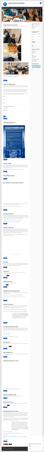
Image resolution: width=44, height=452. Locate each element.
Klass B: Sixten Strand (5, 434)
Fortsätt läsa (5, 80)
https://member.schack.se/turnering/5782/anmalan (15, 388)
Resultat (4, 78)
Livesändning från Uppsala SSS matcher (10, 326)
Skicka (4, 116)
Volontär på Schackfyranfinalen (9, 84)
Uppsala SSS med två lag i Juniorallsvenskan (11, 290)
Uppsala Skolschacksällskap (16, 3)
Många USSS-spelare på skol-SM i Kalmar (11, 411)
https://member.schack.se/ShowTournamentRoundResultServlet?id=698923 (18, 311)
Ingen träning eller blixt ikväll (8, 175)
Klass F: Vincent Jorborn (6, 439)
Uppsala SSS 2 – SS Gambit (6, 332)
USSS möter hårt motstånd (8, 213)
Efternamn (33, 39)
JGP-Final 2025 (6, 271)
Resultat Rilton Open (5, 256)
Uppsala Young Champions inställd (9, 394)
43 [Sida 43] (9, 444)
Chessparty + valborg (7, 163)
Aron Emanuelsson (9, 280)
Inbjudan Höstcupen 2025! (8, 402)
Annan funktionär (6, 108)
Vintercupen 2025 (6, 342)
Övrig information (5, 110)
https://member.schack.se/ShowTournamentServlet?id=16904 (12, 221)
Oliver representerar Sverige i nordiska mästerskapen (13, 182)
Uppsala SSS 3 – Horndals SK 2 (6, 334)
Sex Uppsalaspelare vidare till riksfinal (10, 25)
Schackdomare (5, 107)
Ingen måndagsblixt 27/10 (8, 352)
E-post (4, 99)
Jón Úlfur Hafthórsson (9, 162)
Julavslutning (5, 262)
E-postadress (33, 34)
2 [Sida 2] (5, 444)
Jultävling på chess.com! (7, 281)
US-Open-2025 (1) (5, 405)
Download (8, 275)
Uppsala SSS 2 (5, 296)
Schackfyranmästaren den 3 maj (9, 122)
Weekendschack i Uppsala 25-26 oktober (11, 360)
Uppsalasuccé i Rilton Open (8, 227)
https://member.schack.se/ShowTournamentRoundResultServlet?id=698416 (17, 309)
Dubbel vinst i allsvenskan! (8, 304)
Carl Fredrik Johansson (9, 83)
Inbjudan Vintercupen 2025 (6, 346)
